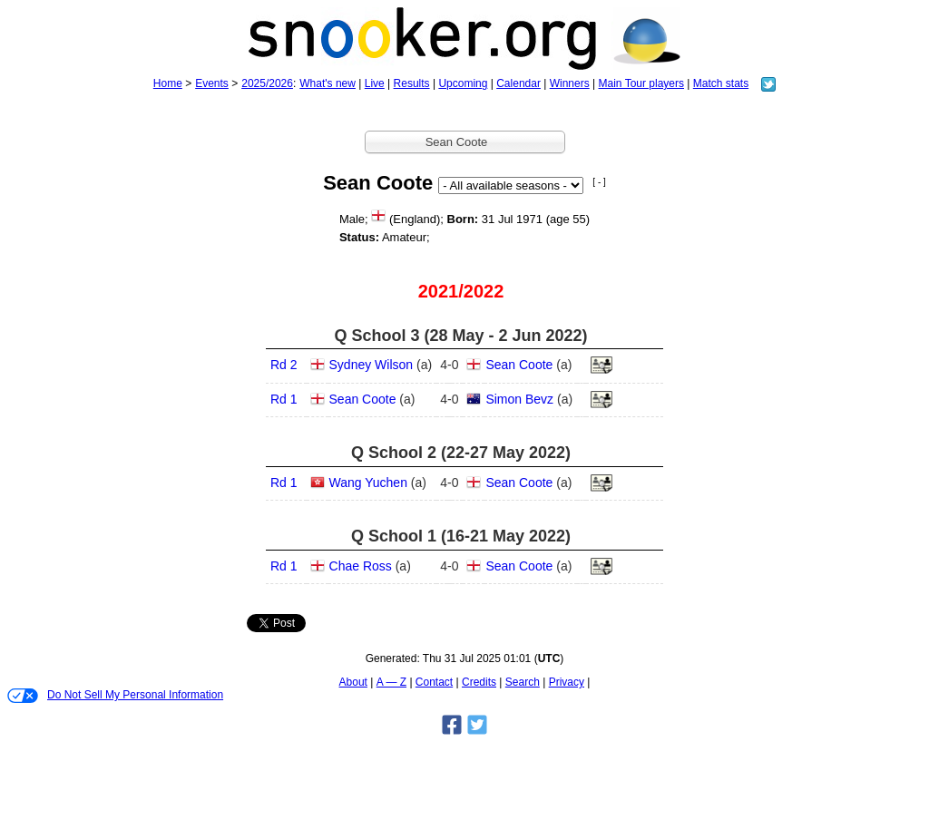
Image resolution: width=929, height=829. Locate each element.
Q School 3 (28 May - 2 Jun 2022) (460, 336)
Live (375, 83)
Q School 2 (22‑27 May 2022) (461, 453)
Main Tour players (642, 83)
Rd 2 (284, 364)
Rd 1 (284, 399)
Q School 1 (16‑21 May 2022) (461, 536)
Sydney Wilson (371, 364)
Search (522, 682)
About (353, 682)
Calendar (518, 83)
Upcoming (462, 83)
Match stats (720, 83)
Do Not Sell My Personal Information (115, 695)
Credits (479, 682)
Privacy (566, 682)
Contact (434, 682)
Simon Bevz (519, 399)
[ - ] (598, 182)
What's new (327, 83)
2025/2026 (267, 83)
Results (412, 83)
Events (212, 83)
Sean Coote (519, 364)
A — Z (391, 682)
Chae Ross (360, 566)
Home (167, 83)
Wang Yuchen (368, 482)
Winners (570, 83)
